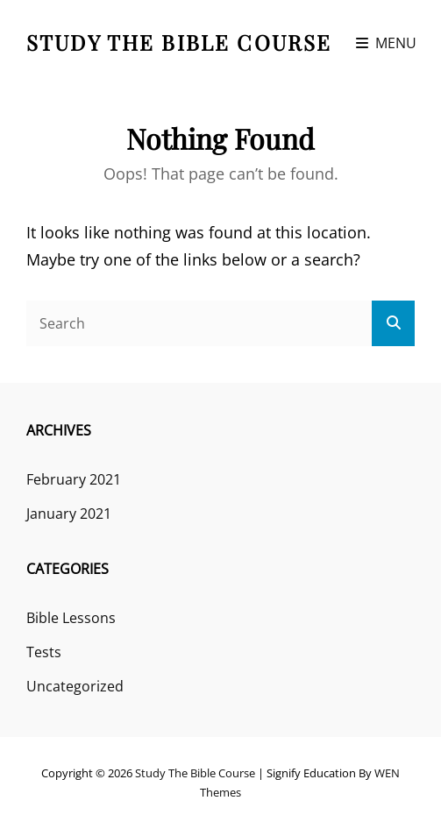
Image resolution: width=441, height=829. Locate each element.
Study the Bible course (178, 42)
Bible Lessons (71, 617)
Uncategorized (75, 686)
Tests (43, 652)
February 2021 (73, 479)
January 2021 (68, 513)
